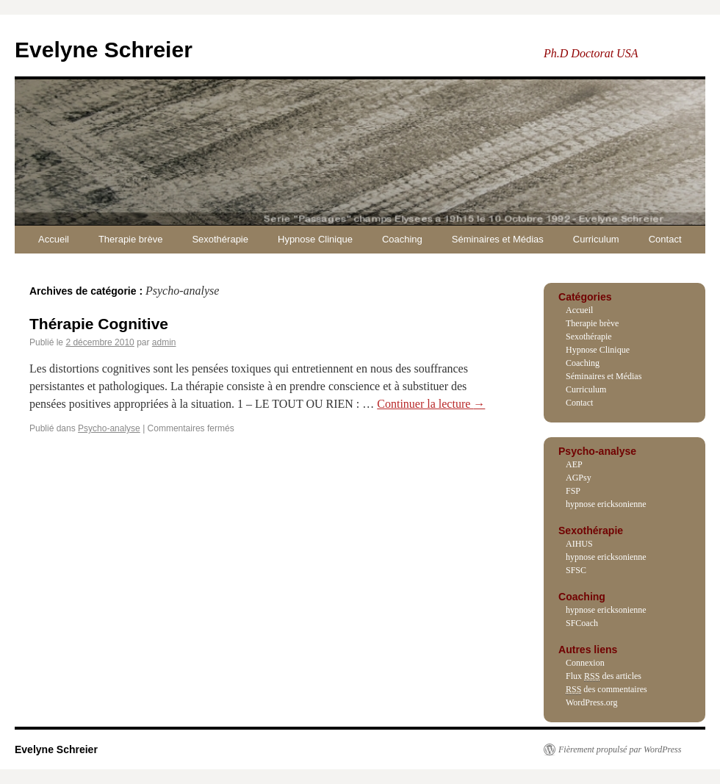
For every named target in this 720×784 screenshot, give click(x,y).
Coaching (402, 239)
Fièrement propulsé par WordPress (619, 749)
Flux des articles (603, 676)
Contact (665, 239)
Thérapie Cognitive (98, 323)
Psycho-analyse (109, 428)
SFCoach (582, 623)
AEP (574, 464)
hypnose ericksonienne (606, 504)
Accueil (53, 239)
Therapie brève (130, 239)
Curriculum (596, 239)
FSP (573, 491)
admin (164, 342)
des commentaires (606, 689)
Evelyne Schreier (103, 49)
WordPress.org (591, 702)
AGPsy (578, 477)
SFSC (576, 570)
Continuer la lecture (431, 404)
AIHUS (579, 544)
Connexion (585, 663)
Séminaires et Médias (498, 239)
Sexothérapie (220, 239)
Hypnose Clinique (315, 239)
